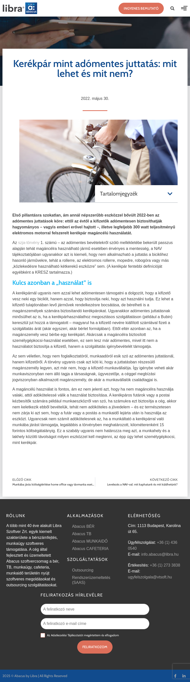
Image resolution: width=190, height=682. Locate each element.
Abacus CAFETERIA (90, 549)
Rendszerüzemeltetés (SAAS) (91, 580)
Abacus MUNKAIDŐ (90, 541)
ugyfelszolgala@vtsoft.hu (150, 577)
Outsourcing (82, 570)
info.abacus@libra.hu (160, 554)
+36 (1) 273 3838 (165, 565)
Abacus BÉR (83, 526)
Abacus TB (81, 534)
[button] (172, 8)
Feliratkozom (94, 647)
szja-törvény (28, 243)
